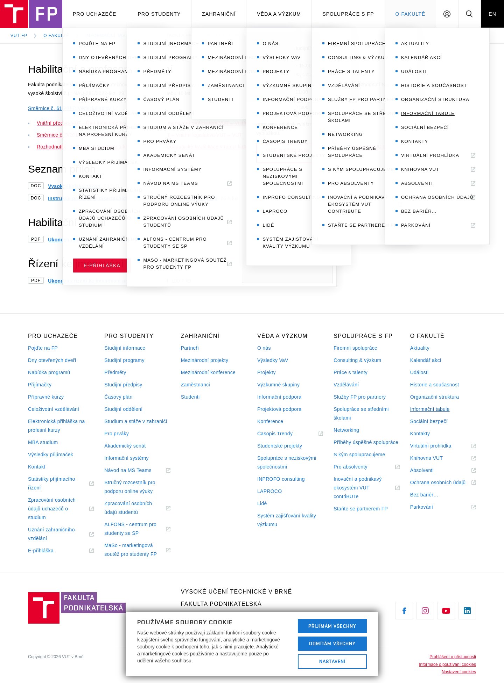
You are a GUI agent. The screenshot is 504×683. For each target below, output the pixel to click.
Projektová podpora (279, 409)
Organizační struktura (434, 397)
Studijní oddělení (123, 409)
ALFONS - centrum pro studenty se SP (130, 530)
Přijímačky (39, 384)
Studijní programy (124, 360)
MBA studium (43, 442)
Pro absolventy (359, 467)
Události (419, 372)
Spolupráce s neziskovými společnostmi (286, 462)
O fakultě (410, 14)
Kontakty (420, 433)
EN (492, 14)
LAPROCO (269, 491)
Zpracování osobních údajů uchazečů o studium (52, 509)
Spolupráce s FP (348, 14)
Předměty (115, 372)
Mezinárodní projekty (205, 360)
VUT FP (18, 35)
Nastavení (332, 661)
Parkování (430, 507)
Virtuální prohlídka (439, 446)
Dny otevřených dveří (52, 360)
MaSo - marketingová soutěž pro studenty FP (137, 551)
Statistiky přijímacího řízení (51, 484)
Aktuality (419, 348)
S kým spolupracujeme (359, 454)
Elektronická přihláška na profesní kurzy (56, 426)
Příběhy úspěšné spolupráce (366, 442)
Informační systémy (126, 458)
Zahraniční (219, 14)
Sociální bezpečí (429, 421)
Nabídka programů (49, 372)
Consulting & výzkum (357, 360)
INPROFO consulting (281, 479)
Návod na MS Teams (136, 470)
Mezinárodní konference (208, 372)
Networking (346, 430)
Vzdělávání (346, 384)
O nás (264, 348)
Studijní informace (124, 348)
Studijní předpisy (123, 384)
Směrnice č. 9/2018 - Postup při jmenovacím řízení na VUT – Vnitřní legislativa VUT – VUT (139, 135)
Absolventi (430, 470)
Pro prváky (116, 433)
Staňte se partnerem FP (361, 508)
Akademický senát (125, 446)
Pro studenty (159, 14)
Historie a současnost (434, 384)
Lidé (262, 503)
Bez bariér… (424, 494)
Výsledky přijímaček (50, 454)
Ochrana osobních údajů (443, 482)
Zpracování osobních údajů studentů (129, 509)
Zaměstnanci (195, 384)
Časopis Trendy (283, 433)
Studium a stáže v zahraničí (135, 421)
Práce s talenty (351, 372)
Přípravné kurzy (46, 397)
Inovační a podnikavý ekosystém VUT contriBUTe (358, 488)
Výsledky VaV (272, 360)
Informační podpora (279, 397)
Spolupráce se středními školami (361, 413)
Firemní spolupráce (355, 348)
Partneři (190, 348)
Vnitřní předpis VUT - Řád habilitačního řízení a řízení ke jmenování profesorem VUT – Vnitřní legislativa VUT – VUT (169, 123)
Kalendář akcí (425, 360)
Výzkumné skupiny (278, 384)
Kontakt (36, 467)
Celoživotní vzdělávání (53, 409)
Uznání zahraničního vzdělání (51, 535)
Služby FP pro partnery (360, 397)
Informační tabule (110, 35)
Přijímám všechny (332, 626)
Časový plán (118, 397)
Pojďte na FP (43, 348)
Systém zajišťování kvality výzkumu (286, 520)
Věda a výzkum (279, 14)
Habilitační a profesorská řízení (195, 35)
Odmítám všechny (332, 643)
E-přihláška (49, 550)
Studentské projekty (279, 446)
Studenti (190, 397)
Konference (270, 421)
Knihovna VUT (435, 458)
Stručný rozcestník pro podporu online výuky (129, 487)
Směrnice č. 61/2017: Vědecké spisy (69, 108)
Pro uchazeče (95, 14)
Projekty (266, 372)
